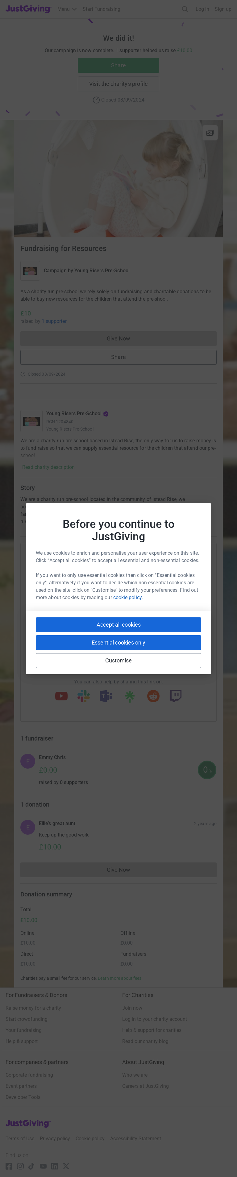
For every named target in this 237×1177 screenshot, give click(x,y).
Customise (118, 660)
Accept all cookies (119, 624)
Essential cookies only (118, 642)
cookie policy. (128, 597)
